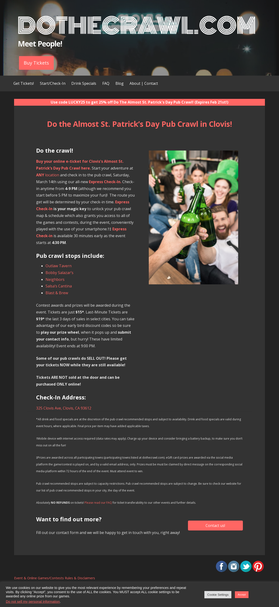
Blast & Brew (57, 292)
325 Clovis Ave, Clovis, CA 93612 (63, 408)
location (47, 175)
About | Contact (144, 83)
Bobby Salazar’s (59, 272)
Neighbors (55, 279)
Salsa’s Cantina (59, 286)
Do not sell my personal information (33, 601)
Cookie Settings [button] (218, 594)
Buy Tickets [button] (36, 63)
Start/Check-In (52, 83)
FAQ (105, 83)
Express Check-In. (105, 181)
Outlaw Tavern (59, 265)
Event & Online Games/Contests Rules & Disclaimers (54, 578)
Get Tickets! (23, 83)
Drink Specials (83, 83)
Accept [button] (242, 594)
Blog (119, 83)
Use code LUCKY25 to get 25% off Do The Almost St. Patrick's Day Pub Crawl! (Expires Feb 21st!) (139, 102)
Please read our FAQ (98, 503)
